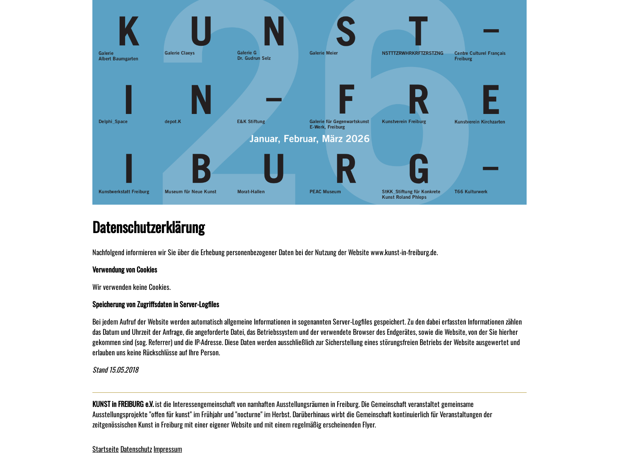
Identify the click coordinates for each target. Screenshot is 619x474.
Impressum (168, 449)
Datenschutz (136, 449)
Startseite (105, 449)
